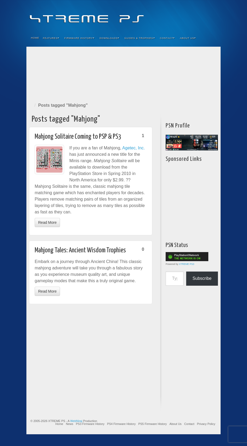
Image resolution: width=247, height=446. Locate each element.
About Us (188, 38)
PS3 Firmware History (90, 423)
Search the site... (213, 38)
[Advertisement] (123, 73)
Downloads (109, 38)
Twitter (198, 15)
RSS (213, 15)
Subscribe (202, 278)
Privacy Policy (206, 423)
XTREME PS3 (186, 264)
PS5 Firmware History (152, 423)
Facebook (177, 15)
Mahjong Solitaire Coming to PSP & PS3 (78, 136)
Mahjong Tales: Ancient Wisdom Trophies (80, 250)
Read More (47, 222)
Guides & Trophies (139, 38)
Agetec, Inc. (133, 148)
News (69, 423)
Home (35, 38)
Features (51, 38)
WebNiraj (76, 421)
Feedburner (184, 15)
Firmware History (79, 38)
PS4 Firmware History (121, 423)
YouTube (205, 15)
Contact (167, 38)
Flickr (191, 15)
